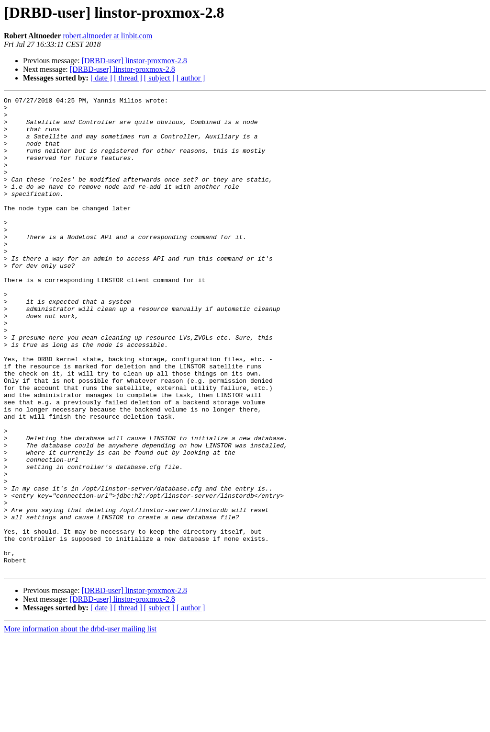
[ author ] (191, 78)
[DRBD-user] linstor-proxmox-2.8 (134, 61)
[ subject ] (159, 78)
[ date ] (101, 78)
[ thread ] (128, 78)
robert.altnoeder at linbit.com (108, 36)
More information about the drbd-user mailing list (80, 724)
